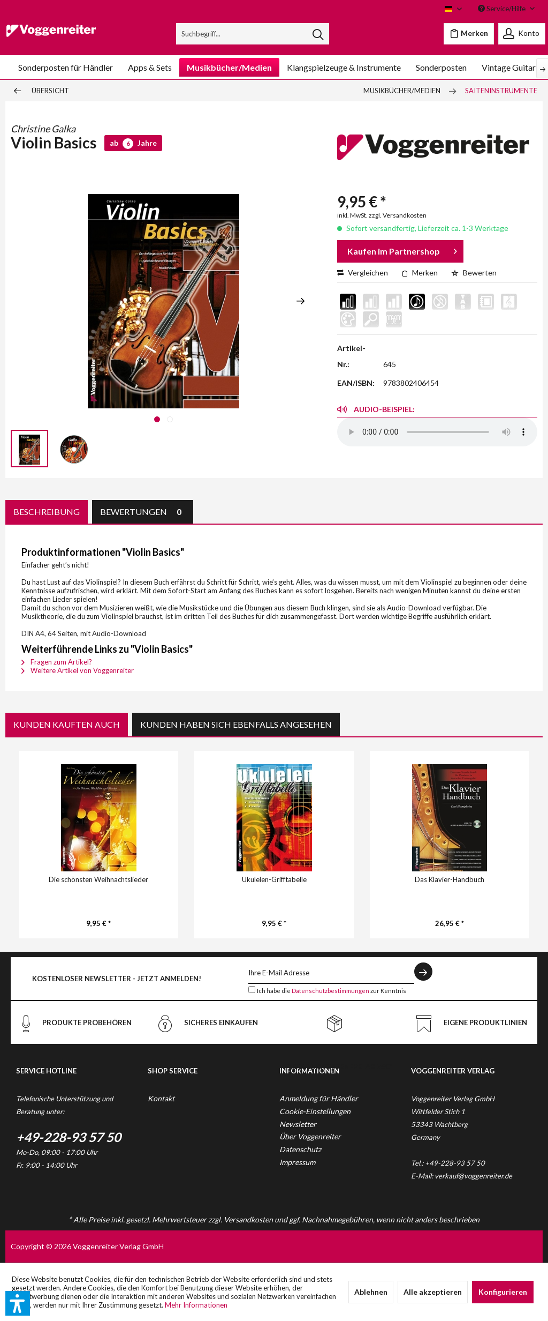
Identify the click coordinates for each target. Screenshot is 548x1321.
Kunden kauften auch (66, 724)
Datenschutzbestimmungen (330, 990)
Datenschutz (300, 1149)
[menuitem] (253, 33)
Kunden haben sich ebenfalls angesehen (236, 724)
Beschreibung (46, 511)
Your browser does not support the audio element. (437, 431)
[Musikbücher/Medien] (229, 67)
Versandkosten (248, 1219)
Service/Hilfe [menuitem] (502, 8)
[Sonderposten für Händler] (65, 67)
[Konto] (521, 33)
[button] (17, 1303)
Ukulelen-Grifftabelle (274, 879)
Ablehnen (370, 1291)
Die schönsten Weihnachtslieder (98, 879)
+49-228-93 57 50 (68, 1137)
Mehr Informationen (196, 1305)
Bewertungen (142, 511)
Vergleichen (362, 272)
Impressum (297, 1162)
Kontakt (161, 1098)
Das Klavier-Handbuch (449, 879)
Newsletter (297, 1124)
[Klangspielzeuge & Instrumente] (343, 67)
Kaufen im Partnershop (401, 249)
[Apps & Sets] (149, 67)
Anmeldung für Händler (318, 1098)
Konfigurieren (502, 1291)
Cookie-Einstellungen (315, 1111)
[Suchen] (318, 33)
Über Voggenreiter (310, 1136)
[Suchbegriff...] (253, 33)
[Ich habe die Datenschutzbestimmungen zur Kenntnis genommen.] (251, 989)
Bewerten (474, 272)
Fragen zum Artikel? (56, 662)
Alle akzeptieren (433, 1291)
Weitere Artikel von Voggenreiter (77, 670)
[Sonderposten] (441, 67)
